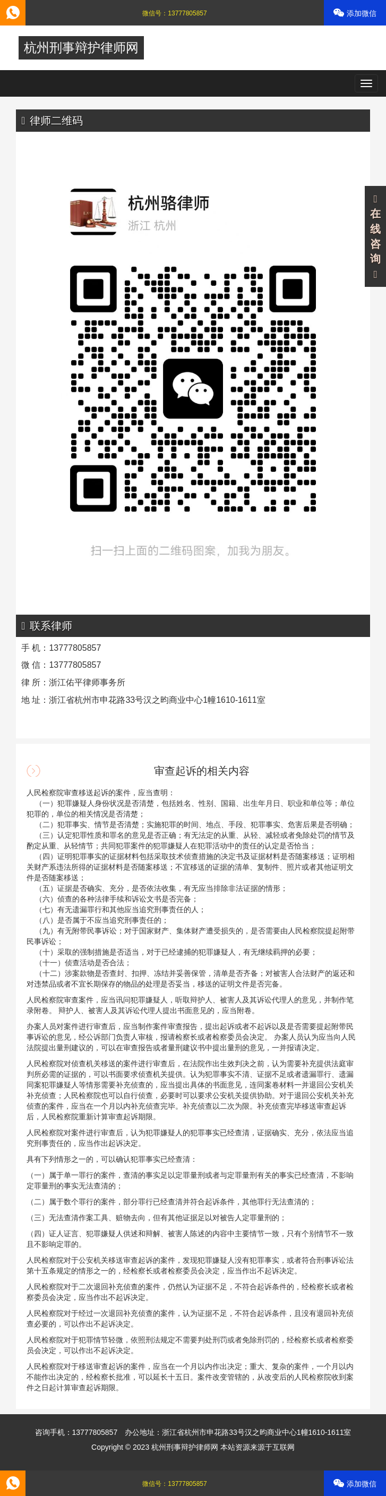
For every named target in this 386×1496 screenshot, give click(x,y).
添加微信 (354, 13)
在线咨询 (375, 237)
